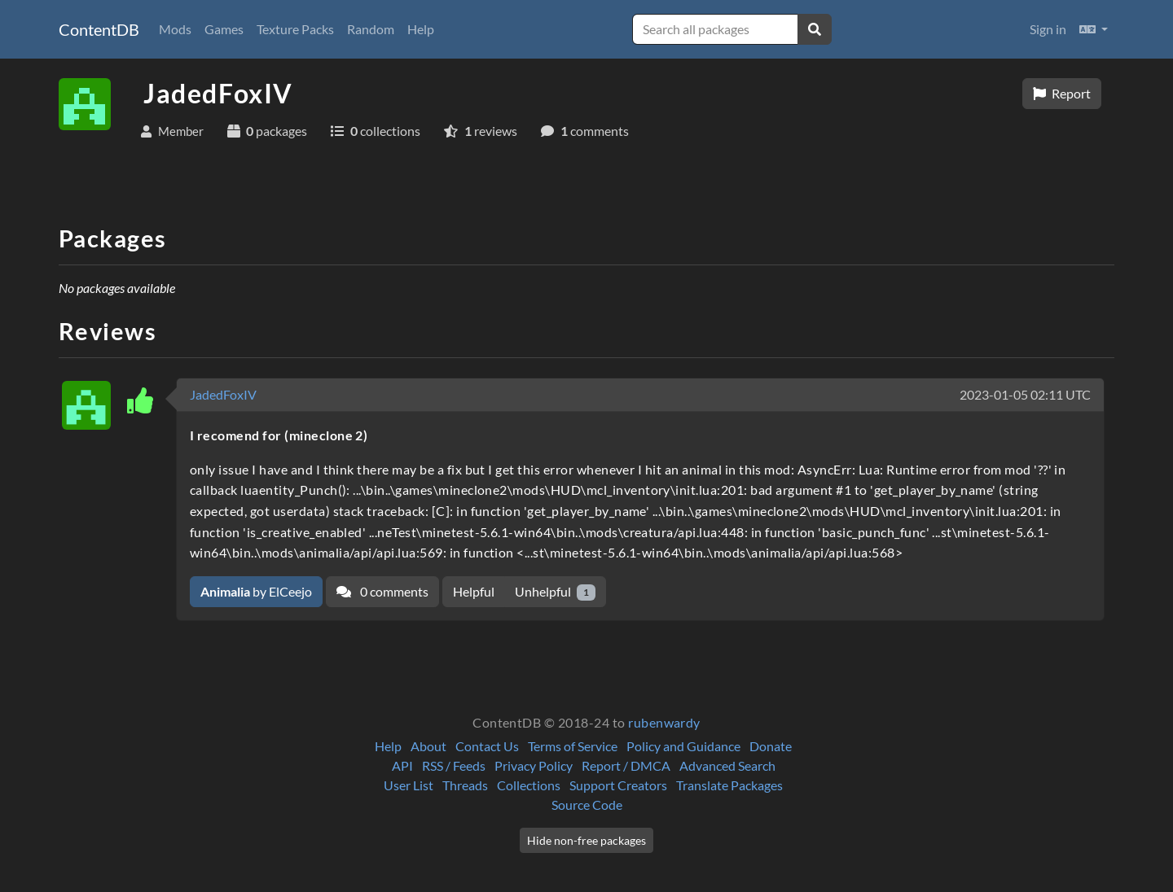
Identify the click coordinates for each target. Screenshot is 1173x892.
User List (408, 785)
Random (370, 29)
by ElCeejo (256, 591)
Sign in (1048, 29)
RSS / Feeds (453, 765)
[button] (1093, 29)
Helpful (473, 591)
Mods (175, 29)
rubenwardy (664, 722)
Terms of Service (572, 746)
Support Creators (618, 785)
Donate (770, 746)
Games (224, 29)
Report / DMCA (626, 765)
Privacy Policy (533, 765)
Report (1062, 93)
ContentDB (99, 29)
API (402, 765)
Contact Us (487, 746)
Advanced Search (727, 765)
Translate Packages (729, 785)
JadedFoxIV (223, 394)
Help (420, 29)
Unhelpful (555, 592)
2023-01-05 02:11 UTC (1025, 394)
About (428, 746)
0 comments (382, 591)
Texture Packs (295, 29)
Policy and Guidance (683, 746)
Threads (465, 785)
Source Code (586, 804)
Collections (528, 785)
